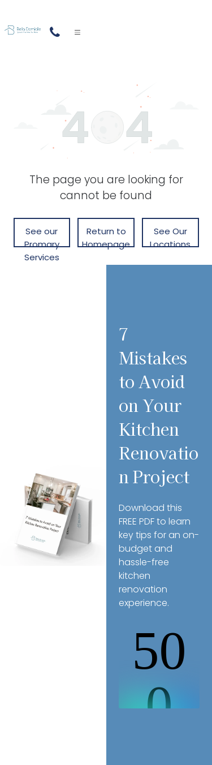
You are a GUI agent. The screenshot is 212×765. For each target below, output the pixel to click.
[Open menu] (77, 32)
